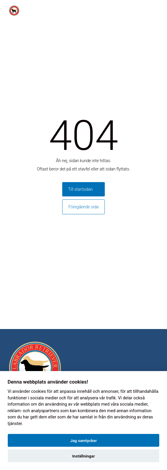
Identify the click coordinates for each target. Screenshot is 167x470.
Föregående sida (83, 206)
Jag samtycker (83, 440)
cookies (38, 391)
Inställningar (83, 456)
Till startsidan (80, 189)
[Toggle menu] (159, 10)
